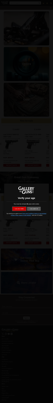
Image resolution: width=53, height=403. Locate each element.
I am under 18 (34, 208)
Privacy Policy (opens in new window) (21, 215)
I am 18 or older (19, 208)
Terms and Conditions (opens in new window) (34, 213)
